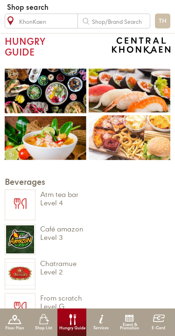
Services (101, 322)
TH (163, 21)
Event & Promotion (129, 322)
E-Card (158, 322)
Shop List (43, 322)
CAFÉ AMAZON (101, 233)
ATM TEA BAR (101, 198)
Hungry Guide (72, 322)
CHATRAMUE (101, 268)
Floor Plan (14, 322)
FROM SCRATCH (101, 302)
